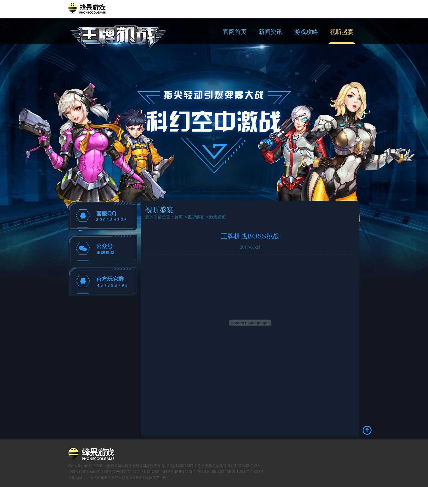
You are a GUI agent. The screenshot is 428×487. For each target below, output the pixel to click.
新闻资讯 (270, 31)
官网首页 (235, 31)
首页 (178, 217)
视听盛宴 (342, 31)
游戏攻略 (306, 31)
